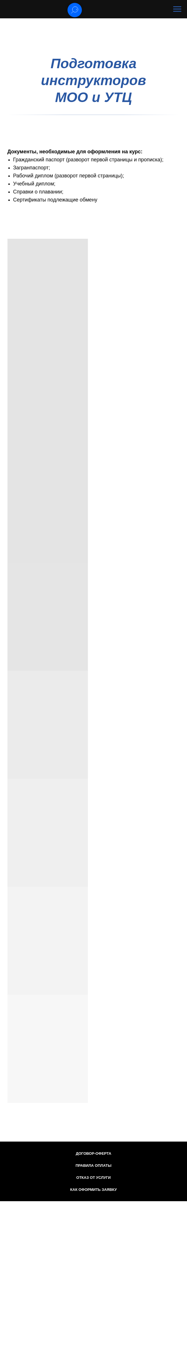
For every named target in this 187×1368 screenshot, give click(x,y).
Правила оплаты (93, 1165)
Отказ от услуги (93, 1177)
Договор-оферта (93, 1153)
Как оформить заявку (93, 1189)
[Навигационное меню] (177, 9)
